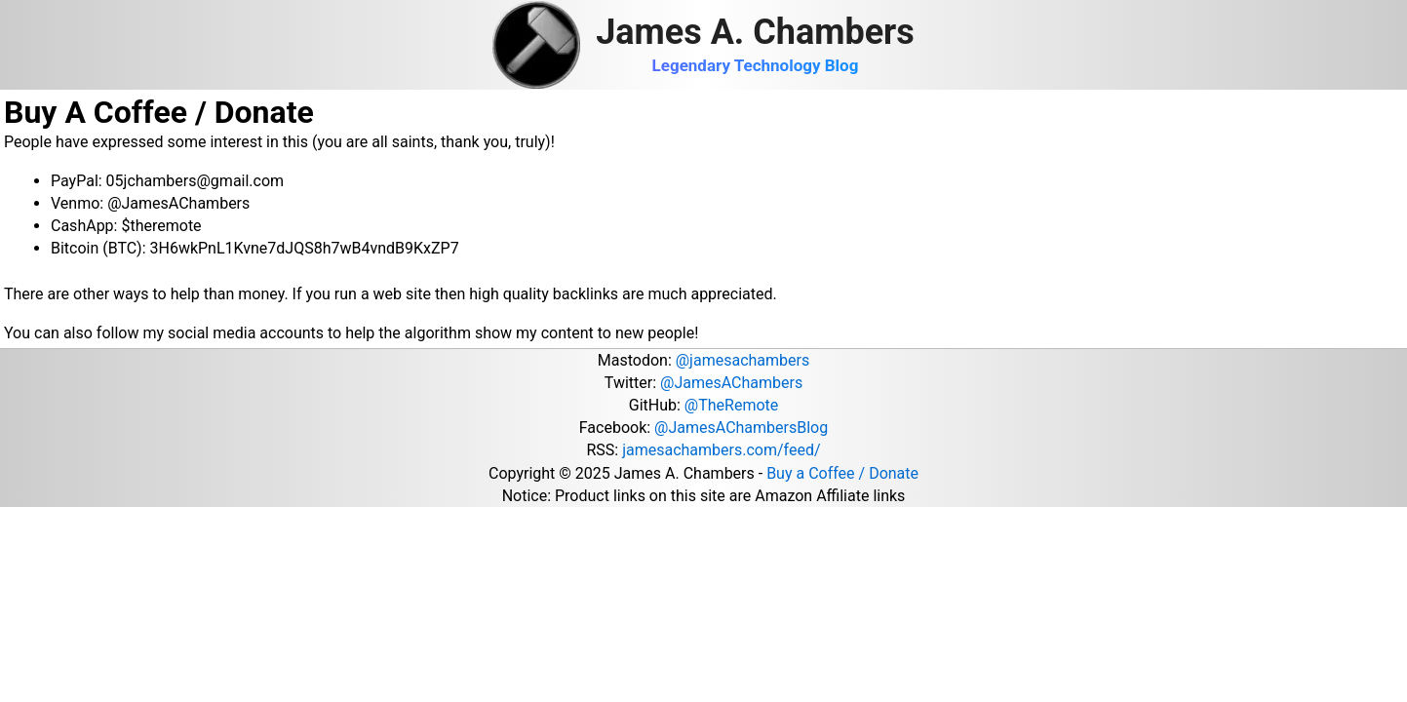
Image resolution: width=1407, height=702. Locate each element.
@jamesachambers (742, 360)
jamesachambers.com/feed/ (721, 450)
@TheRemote (731, 405)
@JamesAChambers (731, 382)
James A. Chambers (755, 32)
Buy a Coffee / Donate (842, 473)
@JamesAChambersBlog (741, 427)
